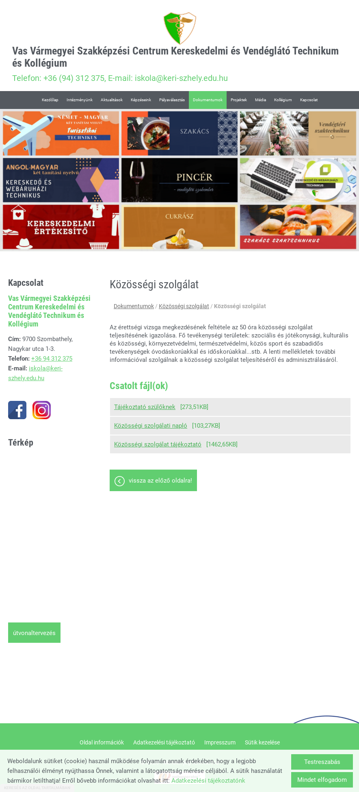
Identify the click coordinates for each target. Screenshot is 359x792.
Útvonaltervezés (34, 633)
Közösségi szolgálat (184, 306)
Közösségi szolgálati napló (150, 425)
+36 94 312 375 (51, 358)
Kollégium (283, 100)
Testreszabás (322, 762)
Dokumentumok (208, 100)
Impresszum (220, 742)
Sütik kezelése (262, 742)
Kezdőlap (50, 100)
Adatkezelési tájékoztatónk (208, 780)
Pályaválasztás (172, 100)
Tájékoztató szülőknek (144, 407)
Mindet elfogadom (322, 779)
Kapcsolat (309, 100)
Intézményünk (80, 100)
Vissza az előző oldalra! (160, 480)
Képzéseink (141, 100)
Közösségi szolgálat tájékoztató (157, 444)
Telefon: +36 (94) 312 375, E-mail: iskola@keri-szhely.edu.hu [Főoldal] (179, 64)
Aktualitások (112, 100)
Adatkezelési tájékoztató (164, 742)
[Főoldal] (179, 28)
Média (260, 100)
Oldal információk (102, 742)
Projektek (239, 100)
